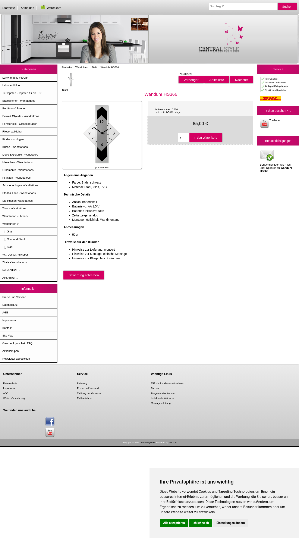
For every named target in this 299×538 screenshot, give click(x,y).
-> (10, 223)
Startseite (8, 8)
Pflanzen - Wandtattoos (16, 177)
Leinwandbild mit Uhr (15, 77)
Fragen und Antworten (163, 393)
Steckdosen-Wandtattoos (17, 200)
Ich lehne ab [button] (201, 523)
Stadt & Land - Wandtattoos (19, 193)
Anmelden (27, 8)
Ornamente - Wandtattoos (18, 170)
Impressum (9, 320)
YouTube (270, 123)
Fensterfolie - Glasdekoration (19, 123)
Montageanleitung (161, 403)
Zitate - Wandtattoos (14, 262)
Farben (155, 388)
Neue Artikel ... (11, 270)
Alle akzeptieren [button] (174, 523)
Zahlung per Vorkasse (89, 393)
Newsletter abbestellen (16, 358)
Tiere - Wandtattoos (14, 208)
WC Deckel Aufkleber (15, 254)
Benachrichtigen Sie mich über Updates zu (276, 161)
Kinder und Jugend (13, 139)
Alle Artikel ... (10, 277)
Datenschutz (10, 304)
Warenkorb (50, 8)
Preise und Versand (14, 297)
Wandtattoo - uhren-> (15, 216)
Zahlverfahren (84, 398)
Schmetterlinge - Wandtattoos (20, 185)
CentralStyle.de (147, 442)
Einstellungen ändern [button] (231, 523)
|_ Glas (7, 231)
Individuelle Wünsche (162, 398)
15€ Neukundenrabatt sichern (167, 383)
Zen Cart (173, 442)
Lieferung (82, 383)
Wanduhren (81, 67)
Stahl (94, 67)
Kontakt (7, 327)
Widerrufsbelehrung (14, 398)
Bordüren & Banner (14, 108)
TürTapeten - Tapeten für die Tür (21, 93)
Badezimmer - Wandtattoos (18, 100)
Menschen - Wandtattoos (17, 162)
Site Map (7, 335)
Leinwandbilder (11, 85)
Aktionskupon (10, 351)
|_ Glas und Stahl (13, 239)
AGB (5, 312)
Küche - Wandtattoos (15, 146)
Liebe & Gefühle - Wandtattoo (20, 154)
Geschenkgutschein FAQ (17, 343)
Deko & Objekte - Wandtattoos (20, 116)
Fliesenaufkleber (12, 131)
